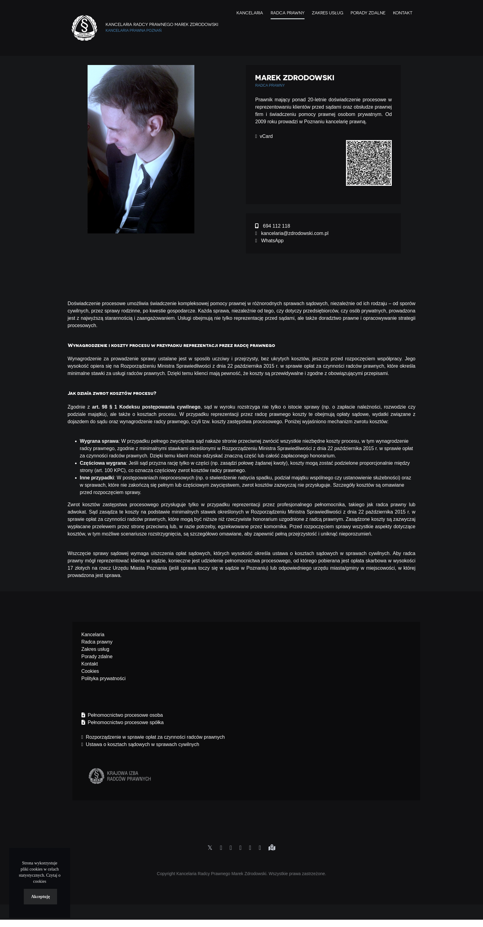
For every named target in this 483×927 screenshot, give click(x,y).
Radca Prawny (288, 12)
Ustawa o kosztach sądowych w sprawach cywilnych (140, 744)
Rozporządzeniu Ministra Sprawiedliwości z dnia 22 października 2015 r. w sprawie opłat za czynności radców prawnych (252, 366)
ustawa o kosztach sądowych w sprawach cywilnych (331, 553)
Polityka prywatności (103, 678)
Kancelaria (249, 12)
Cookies (90, 671)
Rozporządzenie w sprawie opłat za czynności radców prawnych (153, 737)
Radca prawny (97, 641)
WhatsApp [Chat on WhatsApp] (269, 240)
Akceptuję (40, 896)
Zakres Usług (327, 12)
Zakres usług (95, 649)
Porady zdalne (368, 12)
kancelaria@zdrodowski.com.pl (291, 233)
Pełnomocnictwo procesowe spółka (122, 722)
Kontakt (403, 12)
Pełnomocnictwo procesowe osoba (122, 715)
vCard (263, 136)
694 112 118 (272, 226)
